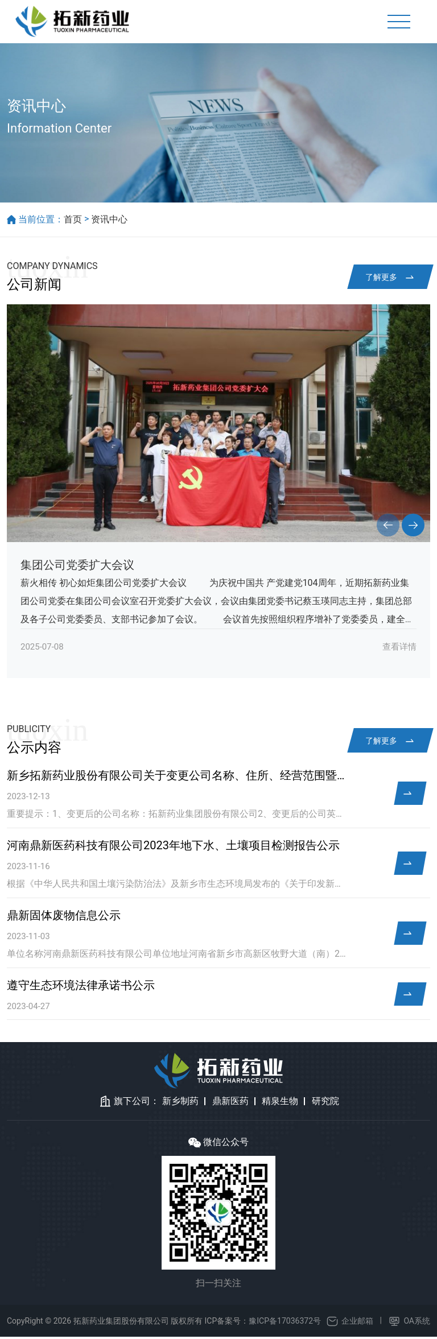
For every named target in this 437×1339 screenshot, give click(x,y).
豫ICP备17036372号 (285, 1323)
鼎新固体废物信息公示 (64, 918)
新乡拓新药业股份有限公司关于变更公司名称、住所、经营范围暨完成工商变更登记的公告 (177, 778)
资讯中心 (109, 221)
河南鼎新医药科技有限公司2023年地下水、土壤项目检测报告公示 (173, 848)
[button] (388, 527)
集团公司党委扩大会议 (77, 568)
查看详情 (399, 649)
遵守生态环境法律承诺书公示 (81, 988)
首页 (73, 221)
